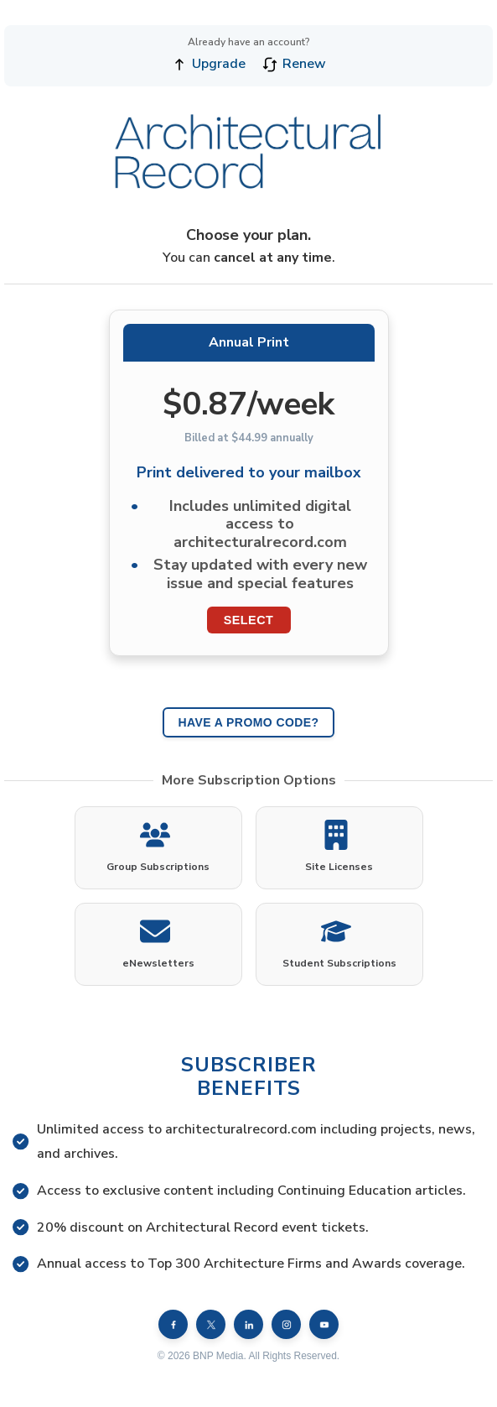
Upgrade (208, 64)
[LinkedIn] (248, 1324)
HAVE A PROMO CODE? (248, 722)
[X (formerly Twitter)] (210, 1324)
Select (248, 620)
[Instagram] (286, 1324)
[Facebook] (173, 1324)
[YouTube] (324, 1324)
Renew (293, 64)
